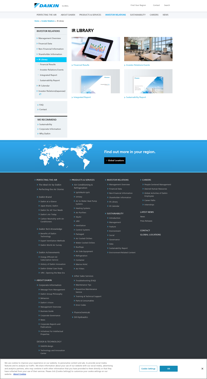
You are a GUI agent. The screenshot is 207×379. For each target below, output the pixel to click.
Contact (156, 5)
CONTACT (145, 230)
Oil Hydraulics (80, 317)
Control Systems (82, 230)
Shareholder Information (50, 54)
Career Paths (148, 200)
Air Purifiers (80, 212)
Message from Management (52, 290)
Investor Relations (47, 21)
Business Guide (46, 311)
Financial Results (47, 64)
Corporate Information (50, 129)
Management (114, 222)
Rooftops (79, 247)
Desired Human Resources (154, 189)
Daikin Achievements (48, 252)
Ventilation (80, 225)
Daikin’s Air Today (47, 214)
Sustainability (45, 124)
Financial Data (45, 43)
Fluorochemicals (81, 312)
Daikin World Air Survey (50, 245)
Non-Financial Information (51, 49)
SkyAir (77, 217)
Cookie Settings (148, 370)
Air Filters (79, 269)
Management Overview (50, 38)
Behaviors (44, 298)
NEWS (165, 15)
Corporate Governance (49, 315)
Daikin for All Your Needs (51, 210)
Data (110, 244)
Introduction (113, 218)
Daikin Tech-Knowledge (49, 229)
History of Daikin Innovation (52, 264)
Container (79, 260)
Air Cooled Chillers (83, 238)
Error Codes (80, 305)
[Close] (202, 370)
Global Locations (116, 160)
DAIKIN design (46, 346)
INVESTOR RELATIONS (115, 15)
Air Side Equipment (83, 251)
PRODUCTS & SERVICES (90, 15)
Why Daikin (44, 133)
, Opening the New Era (52, 273)
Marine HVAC (81, 264)
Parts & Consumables (84, 301)
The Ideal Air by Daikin (49, 184)
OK (168, 370)
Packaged (79, 234)
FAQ (41, 105)
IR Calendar (44, 86)
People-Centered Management (156, 184)
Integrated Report (48, 75)
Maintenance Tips (82, 285)
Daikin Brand (44, 197)
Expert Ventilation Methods (52, 241)
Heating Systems (82, 208)
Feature (111, 227)
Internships (148, 205)
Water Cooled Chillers (84, 243)
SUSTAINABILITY (137, 15)
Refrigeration (80, 256)
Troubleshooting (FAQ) (85, 281)
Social (110, 235)
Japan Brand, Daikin (48, 206)
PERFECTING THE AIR (46, 15)
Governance (113, 240)
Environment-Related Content (121, 252)
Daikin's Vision (46, 303)
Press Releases (146, 221)
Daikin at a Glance (47, 201)
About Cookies (19, 375)
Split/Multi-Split (82, 192)
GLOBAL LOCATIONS (150, 234)
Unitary (78, 197)
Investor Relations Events (51, 70)
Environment (114, 231)
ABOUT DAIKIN (68, 15)
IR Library (43, 59)
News (42, 320)
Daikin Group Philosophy (50, 294)
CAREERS (154, 15)
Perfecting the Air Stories (50, 189)
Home (36, 21)
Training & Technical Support (87, 296)
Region (138, 5)
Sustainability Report (50, 80)
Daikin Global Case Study (51, 268)
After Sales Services (82, 276)
